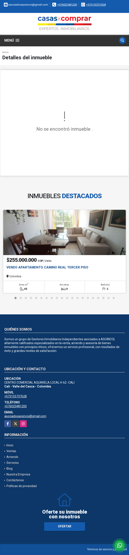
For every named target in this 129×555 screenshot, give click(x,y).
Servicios (12, 462)
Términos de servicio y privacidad (107, 549)
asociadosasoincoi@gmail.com (25, 416)
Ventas (11, 451)
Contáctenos (15, 480)
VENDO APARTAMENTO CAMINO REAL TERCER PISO (47, 267)
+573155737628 (96, 4)
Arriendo (12, 457)
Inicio (5, 52)
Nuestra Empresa (18, 474)
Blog (9, 468)
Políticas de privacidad (21, 486)
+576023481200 (67, 4)
